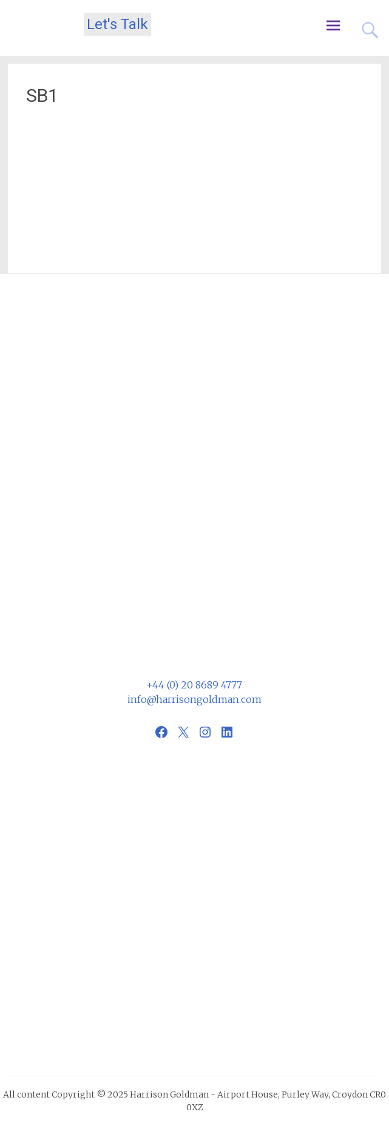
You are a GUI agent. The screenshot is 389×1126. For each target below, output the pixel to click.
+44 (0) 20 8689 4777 (194, 685)
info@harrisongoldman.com (194, 699)
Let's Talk (117, 24)
